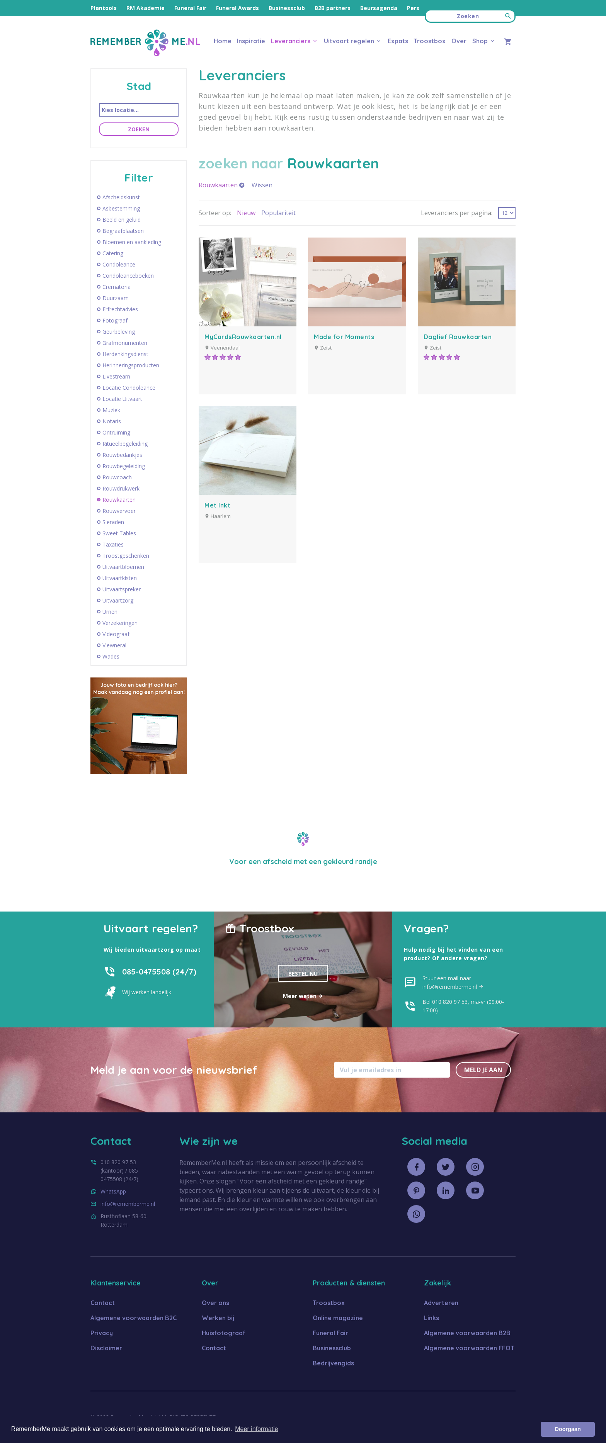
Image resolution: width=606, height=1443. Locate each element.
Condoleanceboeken (128, 275)
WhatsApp (113, 1191)
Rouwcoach (117, 477)
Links (431, 1318)
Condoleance (118, 264)
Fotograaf (115, 320)
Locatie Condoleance (128, 387)
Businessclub (287, 8)
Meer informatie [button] (256, 1429)
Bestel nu (303, 973)
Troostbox (430, 41)
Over (458, 41)
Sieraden (113, 522)
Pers (413, 8)
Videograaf (115, 634)
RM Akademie (145, 8)
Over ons (215, 1303)
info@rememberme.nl (127, 1203)
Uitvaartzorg (117, 600)
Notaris (111, 421)
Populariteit (278, 213)
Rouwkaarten (119, 500)
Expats (398, 41)
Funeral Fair (190, 8)
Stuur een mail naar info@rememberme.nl (453, 982)
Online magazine (338, 1318)
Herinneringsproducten (130, 365)
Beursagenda (378, 8)
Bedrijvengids (333, 1363)
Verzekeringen (120, 623)
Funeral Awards (237, 8)
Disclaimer (106, 1348)
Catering (112, 253)
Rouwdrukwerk (121, 488)
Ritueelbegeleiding (125, 443)
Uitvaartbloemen (123, 567)
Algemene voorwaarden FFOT (469, 1348)
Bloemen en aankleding (131, 242)
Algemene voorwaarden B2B (467, 1333)
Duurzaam (115, 298)
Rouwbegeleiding (123, 466)
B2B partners (333, 8)
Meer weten (303, 996)
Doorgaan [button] (568, 1429)
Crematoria (116, 287)
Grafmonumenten (124, 343)
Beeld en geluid (121, 219)
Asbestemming (121, 208)
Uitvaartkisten (119, 578)
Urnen (109, 612)
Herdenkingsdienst (125, 354)
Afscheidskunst (121, 197)
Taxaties (113, 544)
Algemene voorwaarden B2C (133, 1318)
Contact (102, 1303)
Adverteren (441, 1303)
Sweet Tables (119, 533)
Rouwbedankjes (122, 455)
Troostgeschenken (125, 556)
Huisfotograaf (223, 1333)
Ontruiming (116, 432)
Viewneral (114, 645)
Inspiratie (251, 41)
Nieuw (246, 213)
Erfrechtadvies (120, 309)
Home (223, 41)
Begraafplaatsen (123, 231)
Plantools (103, 8)
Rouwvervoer (119, 511)
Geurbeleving (118, 331)
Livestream (116, 376)
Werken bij (218, 1318)
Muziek (111, 410)
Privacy (101, 1333)
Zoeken (139, 129)
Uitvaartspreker (121, 589)
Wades (110, 656)
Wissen (262, 185)
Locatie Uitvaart (122, 399)
